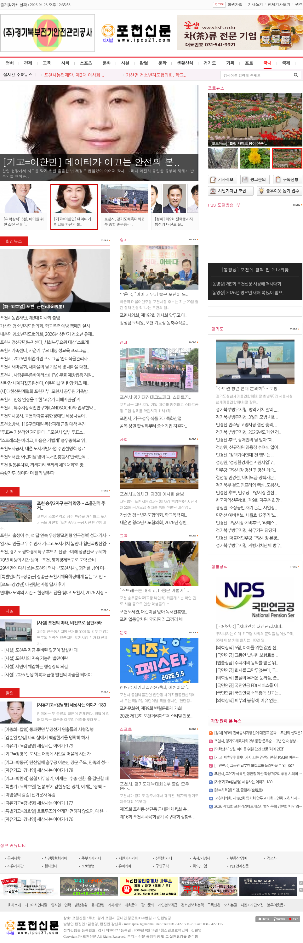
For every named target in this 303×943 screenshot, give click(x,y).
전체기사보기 (279, 4)
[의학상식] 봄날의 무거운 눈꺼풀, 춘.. (247, 678)
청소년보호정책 (192, 905)
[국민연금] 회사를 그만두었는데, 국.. (247, 670)
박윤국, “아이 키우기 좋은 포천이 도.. (154, 294)
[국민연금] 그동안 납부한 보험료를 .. (247, 655)
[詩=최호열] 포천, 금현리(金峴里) (33, 306)
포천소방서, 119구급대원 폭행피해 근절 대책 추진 (42, 424)
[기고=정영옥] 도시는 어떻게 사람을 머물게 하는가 (46, 754)
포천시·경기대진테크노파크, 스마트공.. (155, 397)
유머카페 (124, 866)
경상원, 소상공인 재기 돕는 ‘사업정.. (246, 508)
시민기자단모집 (252, 905)
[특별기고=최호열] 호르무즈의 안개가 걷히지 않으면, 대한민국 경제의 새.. (66, 811)
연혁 (67, 905)
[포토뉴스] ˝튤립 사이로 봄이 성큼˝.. (238, 143)
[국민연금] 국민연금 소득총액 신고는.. (248, 693)
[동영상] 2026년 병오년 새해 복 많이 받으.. (247, 293)
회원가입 (235, 4)
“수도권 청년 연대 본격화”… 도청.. (248, 388)
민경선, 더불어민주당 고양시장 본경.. (247, 538)
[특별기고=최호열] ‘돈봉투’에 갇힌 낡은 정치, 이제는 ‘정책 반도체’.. (59, 787)
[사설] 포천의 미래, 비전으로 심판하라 (69, 623)
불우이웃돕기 (277, 905)
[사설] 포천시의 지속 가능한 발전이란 (35, 658)
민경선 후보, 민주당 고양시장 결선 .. (246, 493)
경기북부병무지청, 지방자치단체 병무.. (249, 545)
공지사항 (13, 858)
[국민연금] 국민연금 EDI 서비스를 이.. (248, 685)
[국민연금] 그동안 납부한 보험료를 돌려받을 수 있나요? (254, 766)
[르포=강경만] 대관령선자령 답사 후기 (32, 584)
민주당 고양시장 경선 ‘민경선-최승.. (246, 470)
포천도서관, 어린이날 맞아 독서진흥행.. (153, 612)
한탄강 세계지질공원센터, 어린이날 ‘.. (154, 687)
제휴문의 (130, 905)
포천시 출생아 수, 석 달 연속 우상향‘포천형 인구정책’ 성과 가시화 (55, 535)
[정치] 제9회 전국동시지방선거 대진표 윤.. (174, 221)
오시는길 (230, 905)
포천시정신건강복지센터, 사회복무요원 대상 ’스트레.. (45, 342)
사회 (65, 63)
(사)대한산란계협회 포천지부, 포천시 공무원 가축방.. (45, 391)
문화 (106, 63)
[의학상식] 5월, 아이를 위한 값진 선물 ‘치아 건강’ (248, 749)
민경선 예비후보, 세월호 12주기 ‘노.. (246, 515)
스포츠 (86, 63)
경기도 (209, 63)
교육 (47, 63)
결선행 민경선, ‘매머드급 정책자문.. (246, 477)
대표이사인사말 (36, 905)
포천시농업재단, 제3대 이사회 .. (74, 75)
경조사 (272, 858)
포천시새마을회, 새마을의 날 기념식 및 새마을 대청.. (44, 367)
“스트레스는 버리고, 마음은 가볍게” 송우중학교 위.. (43, 440)
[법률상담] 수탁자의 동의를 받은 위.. (247, 663)
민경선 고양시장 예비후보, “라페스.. (246, 523)
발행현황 (81, 905)
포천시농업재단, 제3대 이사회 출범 (30, 318)
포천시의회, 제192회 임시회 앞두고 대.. (153, 315)
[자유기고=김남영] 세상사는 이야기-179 (37, 746)
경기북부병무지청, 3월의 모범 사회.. (246, 417)
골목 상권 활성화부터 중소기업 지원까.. (153, 426)
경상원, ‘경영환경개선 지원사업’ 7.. (245, 462)
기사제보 (114, 905)
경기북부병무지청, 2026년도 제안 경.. (248, 432)
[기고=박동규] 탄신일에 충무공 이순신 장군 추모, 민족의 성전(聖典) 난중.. (66, 762)
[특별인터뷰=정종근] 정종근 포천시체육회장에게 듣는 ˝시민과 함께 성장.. (62, 576)
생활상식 (185, 63)
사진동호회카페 (55, 858)
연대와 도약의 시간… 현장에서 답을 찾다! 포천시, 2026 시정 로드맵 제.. (61, 593)
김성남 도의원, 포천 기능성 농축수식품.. (154, 323)
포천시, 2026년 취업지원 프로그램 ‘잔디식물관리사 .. (45, 359)
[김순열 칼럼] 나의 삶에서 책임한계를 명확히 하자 (45, 737)
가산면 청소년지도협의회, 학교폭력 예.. (153, 515)
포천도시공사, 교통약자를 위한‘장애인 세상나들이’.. (43, 416)
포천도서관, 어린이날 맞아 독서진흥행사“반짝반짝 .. (44, 457)
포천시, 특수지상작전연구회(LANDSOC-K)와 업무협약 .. (48, 408)
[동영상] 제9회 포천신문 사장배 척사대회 (246, 284)
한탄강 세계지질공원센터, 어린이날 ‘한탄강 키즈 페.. (44, 383)
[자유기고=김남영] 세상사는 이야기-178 (37, 770)
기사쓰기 (255, 4)
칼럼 (144, 63)
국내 (267, 63)
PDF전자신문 (239, 866)
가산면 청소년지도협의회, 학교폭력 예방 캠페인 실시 (45, 326)
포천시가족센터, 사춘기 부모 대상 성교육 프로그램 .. (44, 350)
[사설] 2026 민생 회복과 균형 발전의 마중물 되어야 (46, 675)
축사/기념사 (201, 858)
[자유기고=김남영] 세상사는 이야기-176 (37, 819)
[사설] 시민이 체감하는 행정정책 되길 (35, 666)
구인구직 (162, 866)
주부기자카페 (91, 858)
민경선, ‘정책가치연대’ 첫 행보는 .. (244, 455)
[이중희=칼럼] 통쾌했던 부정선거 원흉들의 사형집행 (47, 729)
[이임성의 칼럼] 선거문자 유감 (28, 795)
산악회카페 (164, 858)
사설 (125, 63)
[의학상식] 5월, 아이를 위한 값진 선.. (247, 648)
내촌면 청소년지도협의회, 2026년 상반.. (154, 522)
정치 (9, 63)
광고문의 (147, 905)
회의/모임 (200, 866)
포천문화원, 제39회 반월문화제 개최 (151, 708)
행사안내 (50, 866)
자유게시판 (15, 866)
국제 (286, 63)
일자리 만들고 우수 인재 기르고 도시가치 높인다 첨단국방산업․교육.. (58, 543)
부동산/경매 (238, 858)
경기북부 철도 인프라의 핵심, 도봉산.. (248, 485)
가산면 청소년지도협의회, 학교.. (156, 75)
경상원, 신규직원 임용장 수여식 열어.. (248, 447)
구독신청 (213, 905)
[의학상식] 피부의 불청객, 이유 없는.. (247, 700)
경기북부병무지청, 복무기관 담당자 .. (247, 530)
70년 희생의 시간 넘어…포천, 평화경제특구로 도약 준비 (47, 560)
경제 (28, 63)
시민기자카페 (128, 858)
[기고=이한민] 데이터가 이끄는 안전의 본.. (91, 161)
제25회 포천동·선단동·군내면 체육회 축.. (154, 809)
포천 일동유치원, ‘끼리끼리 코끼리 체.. (152, 619)
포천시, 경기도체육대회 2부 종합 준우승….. (124, 221)
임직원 (56, 905)
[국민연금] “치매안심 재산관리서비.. (249, 626)
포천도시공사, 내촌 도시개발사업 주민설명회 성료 (42, 449)
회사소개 (14, 905)
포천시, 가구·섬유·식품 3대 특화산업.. (151, 418)
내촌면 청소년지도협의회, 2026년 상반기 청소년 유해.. (47, 334)
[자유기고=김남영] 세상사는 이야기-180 (71, 705)
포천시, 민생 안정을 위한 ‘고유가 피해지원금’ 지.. (41, 399)
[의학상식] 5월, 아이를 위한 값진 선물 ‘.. (23, 221)
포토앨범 (88, 866)
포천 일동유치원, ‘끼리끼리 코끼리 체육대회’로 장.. (42, 465)
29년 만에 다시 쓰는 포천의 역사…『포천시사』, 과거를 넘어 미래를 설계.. (61, 568)
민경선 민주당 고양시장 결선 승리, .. (246, 425)
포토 (249, 63)
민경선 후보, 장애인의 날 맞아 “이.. (245, 440)
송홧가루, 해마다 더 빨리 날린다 (27, 473)
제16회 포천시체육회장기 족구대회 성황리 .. (157, 817)
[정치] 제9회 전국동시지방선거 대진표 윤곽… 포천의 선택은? (258, 733)
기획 (230, 63)
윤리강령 (97, 905)
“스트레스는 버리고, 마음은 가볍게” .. (154, 590)
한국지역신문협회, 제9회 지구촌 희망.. (248, 500)
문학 (162, 63)
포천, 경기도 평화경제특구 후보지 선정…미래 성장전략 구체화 (53, 552)
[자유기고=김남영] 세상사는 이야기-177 (37, 803)
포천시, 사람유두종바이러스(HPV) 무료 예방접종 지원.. (47, 375)
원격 (299, 4)
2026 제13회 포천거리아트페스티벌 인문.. (156, 716)
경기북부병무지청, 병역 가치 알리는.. (247, 410)
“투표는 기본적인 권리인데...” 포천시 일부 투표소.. (42, 432)
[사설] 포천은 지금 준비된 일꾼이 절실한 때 (39, 650)
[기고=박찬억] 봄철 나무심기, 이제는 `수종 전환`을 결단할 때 (55, 778)
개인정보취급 (167, 905)
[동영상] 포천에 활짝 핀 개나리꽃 (255, 269)
